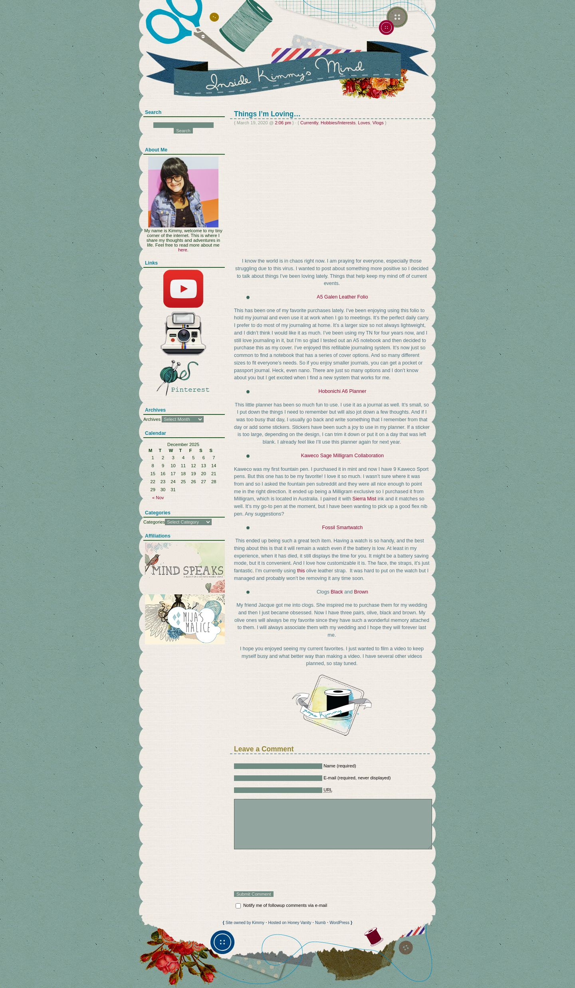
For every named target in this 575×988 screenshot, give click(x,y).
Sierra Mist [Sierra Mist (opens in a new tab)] (365, 499)
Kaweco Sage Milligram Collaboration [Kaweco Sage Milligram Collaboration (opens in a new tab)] (342, 455)
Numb (320, 922)
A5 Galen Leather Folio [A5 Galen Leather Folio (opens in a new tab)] (342, 297)
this (301, 571)
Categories (154, 522)
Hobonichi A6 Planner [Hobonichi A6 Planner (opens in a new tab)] (343, 391)
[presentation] (294, 870)
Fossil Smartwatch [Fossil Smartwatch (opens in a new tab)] (342, 527)
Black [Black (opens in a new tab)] (337, 592)
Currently (309, 122)
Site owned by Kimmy (245, 922)
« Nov (158, 497)
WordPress (339, 922)
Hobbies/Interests (338, 122)
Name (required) (339, 765)
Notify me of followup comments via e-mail (285, 905)
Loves (364, 122)
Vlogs (378, 122)
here (182, 249)
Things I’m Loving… (267, 114)
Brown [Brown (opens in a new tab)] (361, 592)
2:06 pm (283, 122)
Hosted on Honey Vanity (289, 922)
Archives (152, 419)
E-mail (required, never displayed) (357, 777)
